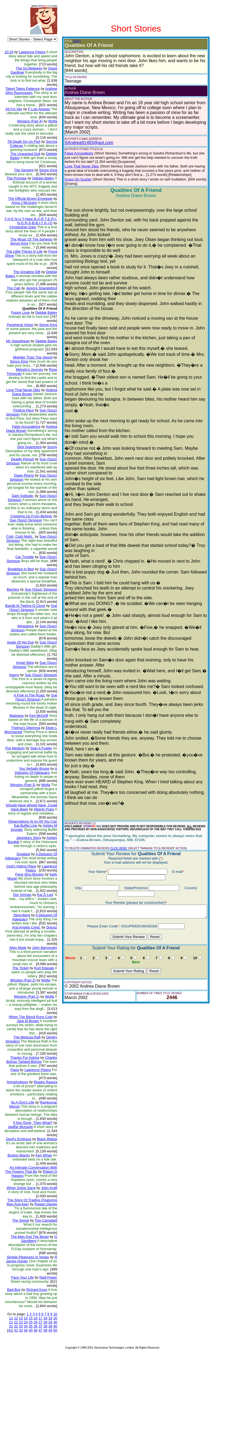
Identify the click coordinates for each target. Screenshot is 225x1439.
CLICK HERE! (114, 822)
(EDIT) (73, 41)
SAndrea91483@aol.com (85, 137)
